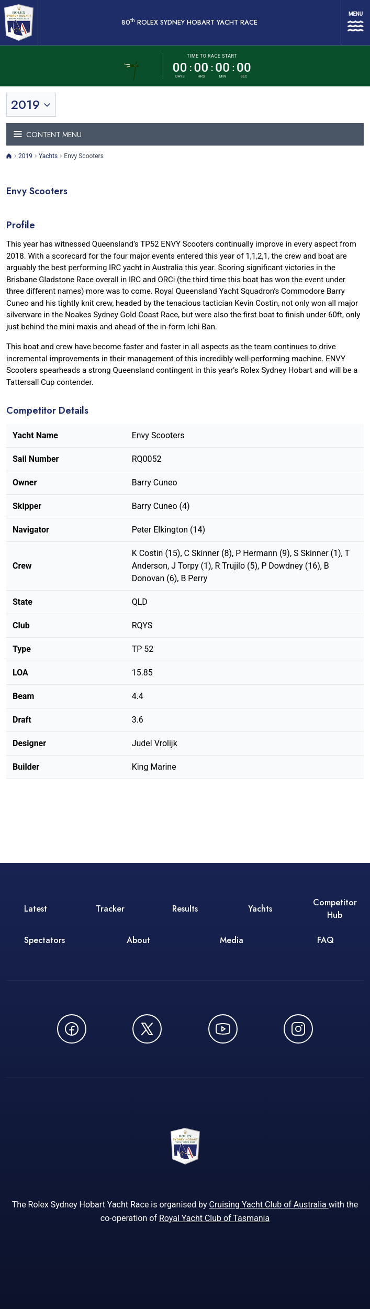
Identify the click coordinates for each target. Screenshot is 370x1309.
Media (231, 940)
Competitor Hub (335, 908)
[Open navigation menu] (355, 22)
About (138, 940)
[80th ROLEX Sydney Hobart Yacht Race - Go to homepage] (18, 22)
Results (185, 909)
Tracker (110, 909)
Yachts (48, 156)
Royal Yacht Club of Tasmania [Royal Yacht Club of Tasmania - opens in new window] (214, 1218)
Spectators (44, 940)
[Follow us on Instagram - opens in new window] (298, 1029)
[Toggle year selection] (31, 105)
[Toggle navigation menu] (185, 134)
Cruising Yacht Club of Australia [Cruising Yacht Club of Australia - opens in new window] (268, 1205)
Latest (35, 909)
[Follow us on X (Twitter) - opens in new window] (147, 1029)
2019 (25, 156)
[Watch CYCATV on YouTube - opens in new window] (223, 1029)
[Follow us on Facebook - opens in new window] (71, 1029)
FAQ (325, 940)
